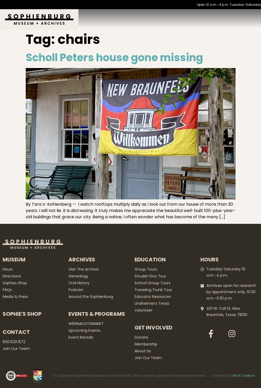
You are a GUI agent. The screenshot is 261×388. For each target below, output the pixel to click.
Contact (16, 332)
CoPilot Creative (241, 375)
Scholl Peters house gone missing (114, 57)
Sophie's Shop (22, 314)
